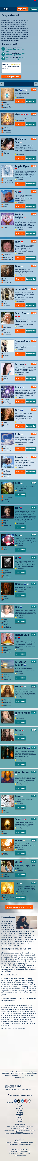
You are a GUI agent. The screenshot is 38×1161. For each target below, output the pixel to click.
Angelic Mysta (22, 167)
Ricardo (21, 457)
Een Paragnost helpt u (20, 1155)
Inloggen (33, 9)
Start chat (20, 101)
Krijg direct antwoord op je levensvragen (20, 1144)
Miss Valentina (22, 713)
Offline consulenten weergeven (19, 907)
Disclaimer (5, 1072)
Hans (19, 796)
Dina (18, 607)
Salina (20, 819)
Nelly (19, 434)
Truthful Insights (20, 216)
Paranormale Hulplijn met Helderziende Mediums (19, 1142)
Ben (19, 387)
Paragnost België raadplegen (20, 1149)
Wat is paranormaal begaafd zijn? (20, 1128)
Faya (18, 535)
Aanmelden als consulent (23, 1072)
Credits (20, 1110)
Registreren (22, 8)
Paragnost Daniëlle (20, 663)
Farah (19, 730)
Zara (18, 862)
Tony (18, 508)
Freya (20, 686)
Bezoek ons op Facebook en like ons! (19, 1095)
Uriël (18, 483)
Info (20, 1115)
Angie (19, 410)
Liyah (21, 114)
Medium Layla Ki (22, 636)
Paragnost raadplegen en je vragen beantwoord (20, 1126)
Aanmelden (20, 1119)
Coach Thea (22, 315)
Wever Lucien (22, 772)
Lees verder (31, 101)
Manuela (22, 584)
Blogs (19, 1117)
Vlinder (20, 840)
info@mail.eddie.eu (15, 1075)
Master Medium (20, 1139)
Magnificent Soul (21, 140)
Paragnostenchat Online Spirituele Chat (19, 1153)
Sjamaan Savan (22, 341)
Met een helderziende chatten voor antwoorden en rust (19, 1133)
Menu (6, 9)
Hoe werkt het (19, 1108)
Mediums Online (19, 1141)
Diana (19, 266)
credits (31, 959)
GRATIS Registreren (11, 76)
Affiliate (20, 1121)
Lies (19, 883)
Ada (18, 192)
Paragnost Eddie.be (18, 36)
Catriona (20, 364)
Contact (12, 1072)
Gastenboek (19, 1114)
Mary (19, 241)
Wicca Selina (22, 748)
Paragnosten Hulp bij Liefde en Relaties (19, 1151)
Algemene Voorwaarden (11, 40)
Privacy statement (15, 1073)
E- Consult (19, 1112)
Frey (21, 90)
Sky (18, 558)
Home (19, 1106)
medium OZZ (22, 289)
